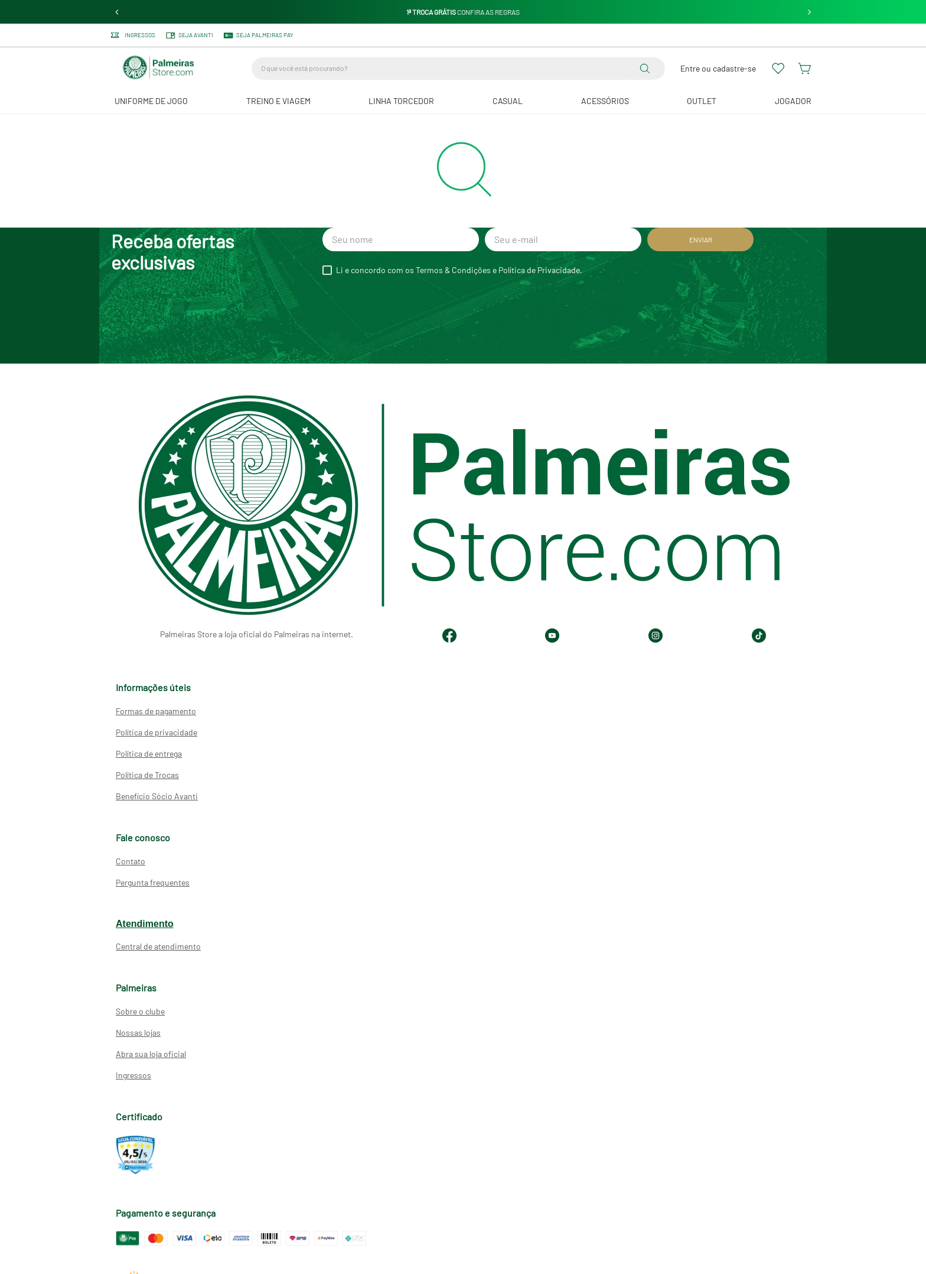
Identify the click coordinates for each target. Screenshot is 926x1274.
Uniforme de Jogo (151, 101)
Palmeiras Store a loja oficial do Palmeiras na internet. (256, 634)
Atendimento (145, 924)
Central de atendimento (158, 946)
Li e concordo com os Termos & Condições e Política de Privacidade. (459, 270)
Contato (130, 861)
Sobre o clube (140, 1011)
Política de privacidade (156, 732)
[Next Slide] (809, 12)
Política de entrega (149, 753)
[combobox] (458, 68)
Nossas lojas (138, 1032)
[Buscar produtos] (647, 68)
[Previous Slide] (117, 12)
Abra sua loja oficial (151, 1054)
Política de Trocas (147, 775)
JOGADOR (793, 101)
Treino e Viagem (278, 101)
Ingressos (133, 1075)
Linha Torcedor (401, 101)
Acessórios (605, 101)
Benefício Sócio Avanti (157, 796)
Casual (508, 101)
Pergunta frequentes (153, 882)
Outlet (701, 101)
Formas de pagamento (156, 711)
